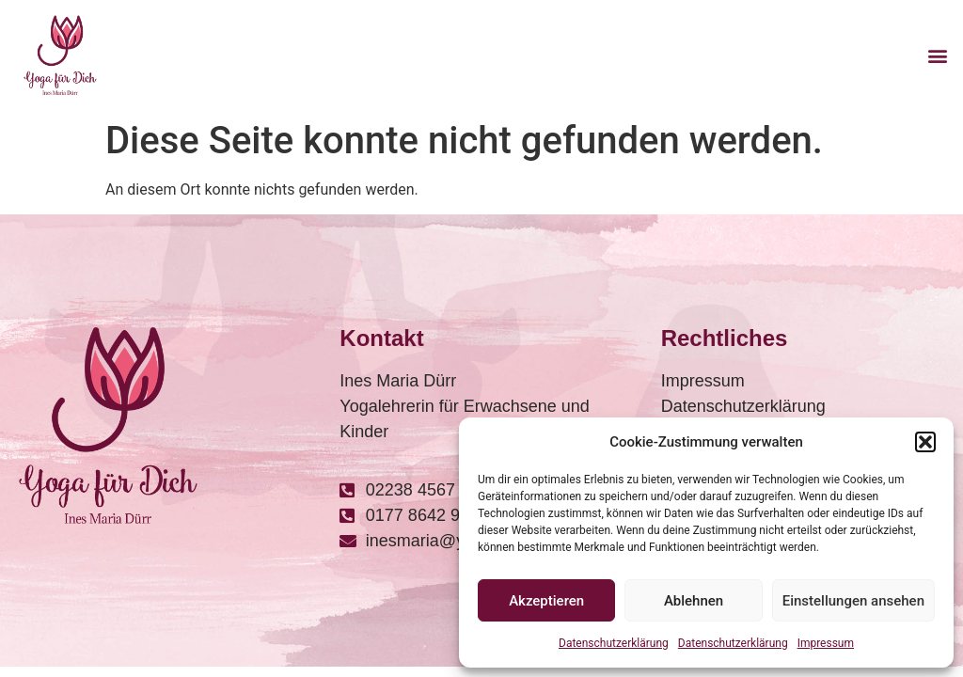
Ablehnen (693, 600)
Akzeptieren (546, 600)
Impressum (825, 643)
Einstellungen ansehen (853, 600)
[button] (925, 442)
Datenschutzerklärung (614, 643)
